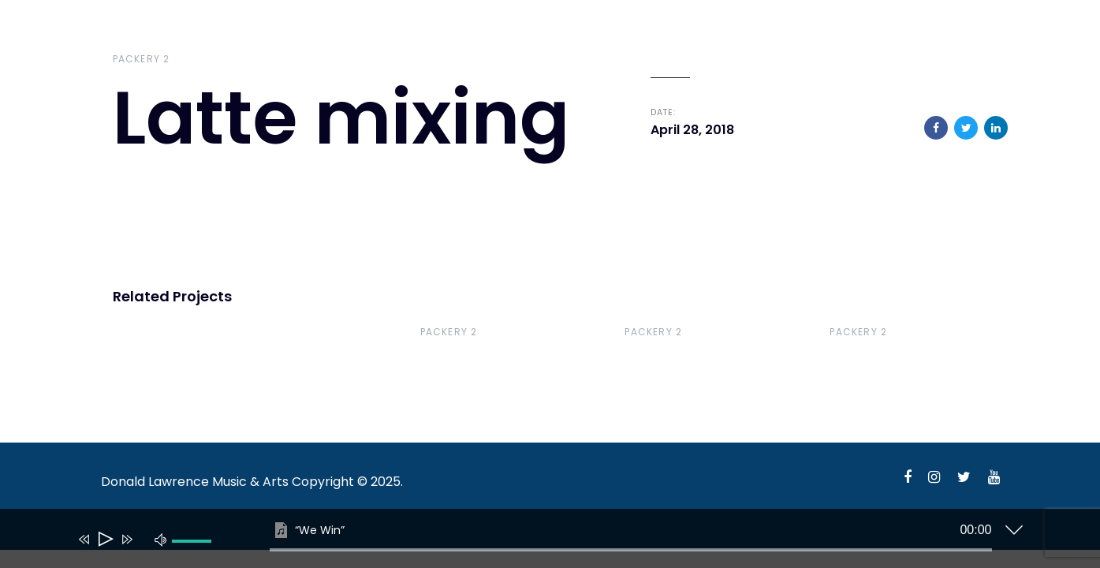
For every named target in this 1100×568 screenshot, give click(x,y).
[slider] (631, 549)
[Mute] (161, 539)
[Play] (104, 539)
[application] (538, 542)
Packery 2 (141, 58)
